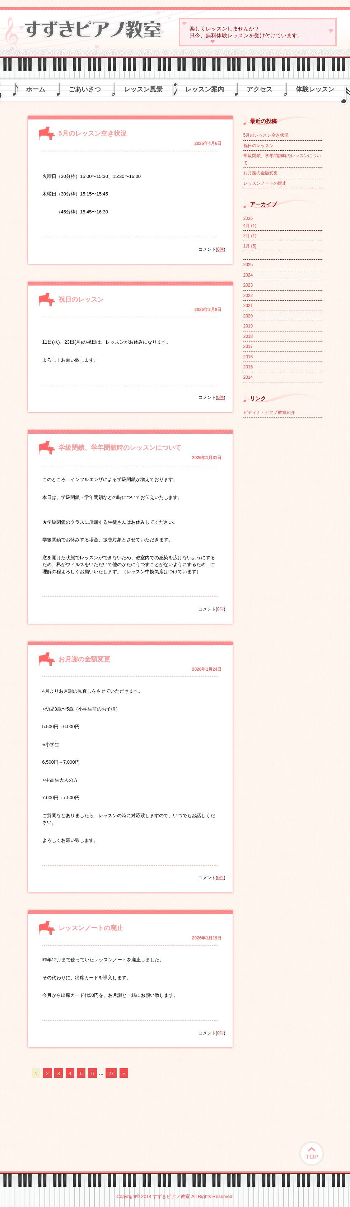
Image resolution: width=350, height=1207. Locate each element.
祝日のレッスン (81, 299)
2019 (248, 326)
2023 (248, 285)
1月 (250, 246)
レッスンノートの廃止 (91, 928)
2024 (248, 275)
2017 (248, 346)
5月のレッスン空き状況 (93, 133)
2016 (248, 356)
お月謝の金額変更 (84, 659)
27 (110, 1073)
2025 (248, 264)
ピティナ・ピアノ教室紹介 (269, 412)
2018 (248, 336)
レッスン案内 (204, 89)
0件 (220, 249)
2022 (248, 295)
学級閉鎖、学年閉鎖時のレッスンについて (120, 447)
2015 (248, 366)
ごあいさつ (85, 89)
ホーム (35, 89)
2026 (248, 218)
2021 (248, 305)
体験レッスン (315, 89)
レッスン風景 (143, 89)
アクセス (259, 89)
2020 (248, 316)
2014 (248, 377)
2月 (250, 235)
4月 (250, 225)
